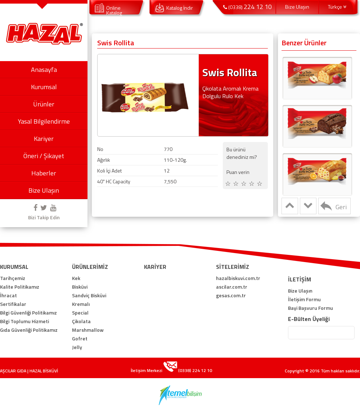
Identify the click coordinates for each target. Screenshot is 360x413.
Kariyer (44, 138)
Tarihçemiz (12, 278)
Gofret (79, 338)
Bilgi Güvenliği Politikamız (28, 312)
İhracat (8, 295)
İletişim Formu (304, 299)
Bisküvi (79, 286)
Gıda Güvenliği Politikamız (29, 329)
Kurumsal (44, 87)
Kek (76, 278)
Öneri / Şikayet (43, 156)
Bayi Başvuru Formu (310, 308)
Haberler (43, 173)
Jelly (77, 347)
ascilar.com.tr (231, 286)
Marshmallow (88, 329)
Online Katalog (114, 10)
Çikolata (81, 321)
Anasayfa (44, 69)
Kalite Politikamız (19, 286)
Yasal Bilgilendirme (44, 121)
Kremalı (81, 304)
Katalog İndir (179, 8)
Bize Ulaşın (43, 190)
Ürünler (43, 104)
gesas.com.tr (231, 295)
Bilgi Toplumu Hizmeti (24, 321)
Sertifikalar (13, 304)
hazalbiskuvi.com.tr (238, 278)
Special (80, 312)
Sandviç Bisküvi (89, 295)
